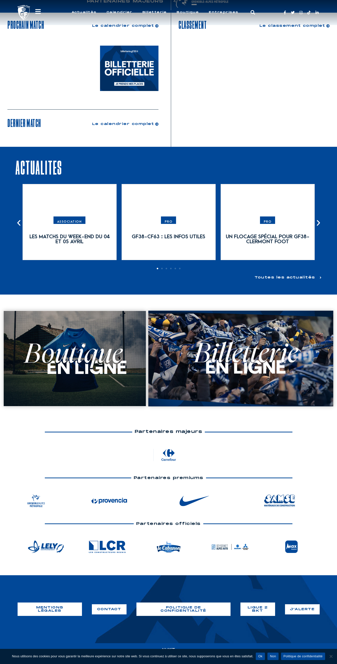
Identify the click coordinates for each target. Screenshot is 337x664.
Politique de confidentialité (303, 656)
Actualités (84, 12)
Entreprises (223, 12)
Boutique (188, 12)
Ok (260, 656)
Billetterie (154, 12)
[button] (253, 12)
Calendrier (119, 12)
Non (273, 656)
